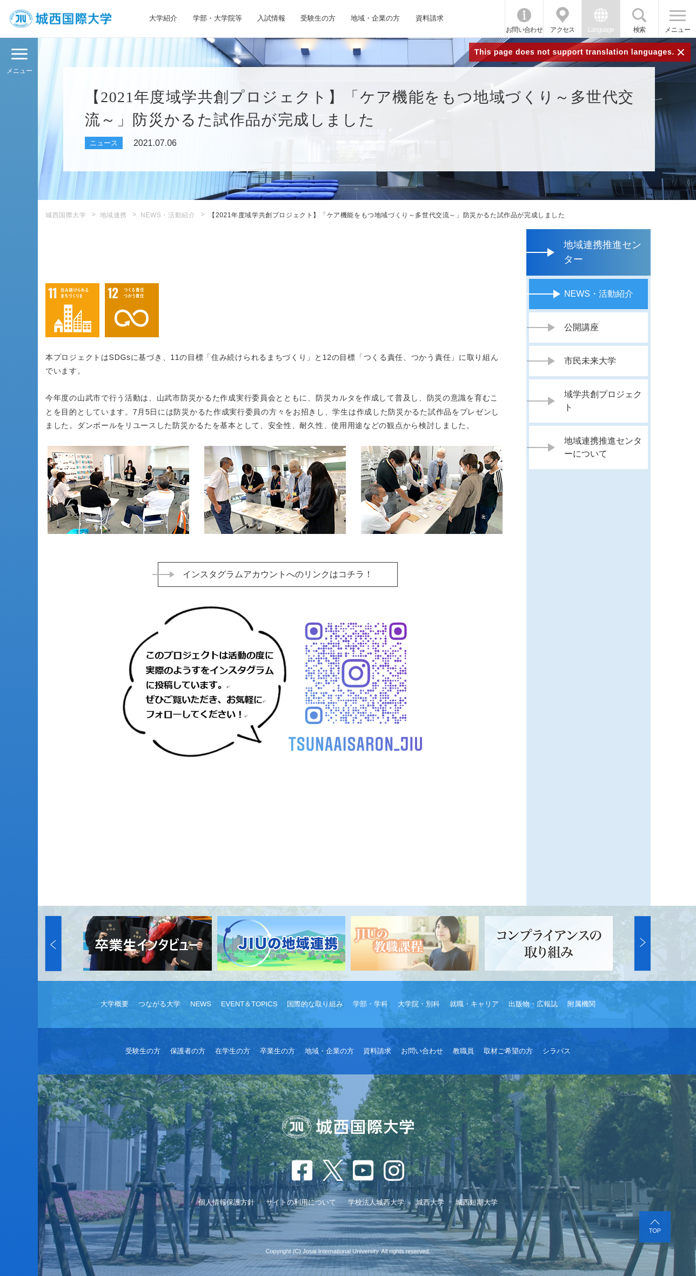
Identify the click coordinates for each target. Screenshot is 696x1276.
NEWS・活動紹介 (167, 215)
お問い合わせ (524, 30)
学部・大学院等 (217, 18)
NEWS (200, 1004)
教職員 (463, 1051)
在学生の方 (232, 1051)
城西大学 (430, 1202)
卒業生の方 (277, 1051)
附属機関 (581, 1004)
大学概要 (115, 1004)
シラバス (557, 1051)
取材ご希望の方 (508, 1051)
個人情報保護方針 (226, 1202)
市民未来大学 (590, 360)
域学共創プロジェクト (603, 401)
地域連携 (113, 215)
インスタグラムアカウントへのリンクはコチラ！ (278, 574)
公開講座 (581, 327)
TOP (655, 1230)
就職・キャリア (474, 1004)
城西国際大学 (65, 215)
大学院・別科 (419, 1004)
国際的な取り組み (315, 1004)
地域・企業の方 (375, 18)
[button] (53, 943)
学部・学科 (370, 1004)
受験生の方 (318, 18)
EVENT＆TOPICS (249, 1004)
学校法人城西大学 (376, 1202)
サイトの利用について (301, 1202)
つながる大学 (159, 1004)
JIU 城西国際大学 (60, 18)
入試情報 (271, 18)
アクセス (562, 30)
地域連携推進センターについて (603, 447)
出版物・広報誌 (533, 1004)
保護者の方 (187, 1051)
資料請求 (430, 18)
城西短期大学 (477, 1202)
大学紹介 (163, 18)
